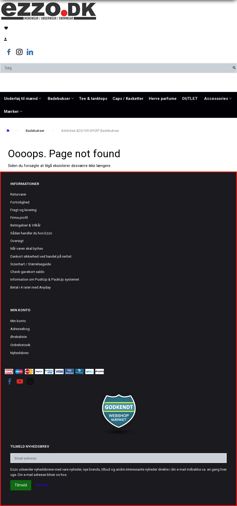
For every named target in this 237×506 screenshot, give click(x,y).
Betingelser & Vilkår (25, 225)
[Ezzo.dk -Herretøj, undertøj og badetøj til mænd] (48, 11)
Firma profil (19, 217)
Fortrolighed (19, 202)
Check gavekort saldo (27, 272)
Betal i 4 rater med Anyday (30, 287)
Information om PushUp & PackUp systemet (44, 279)
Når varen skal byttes (26, 248)
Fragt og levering (23, 210)
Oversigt (17, 241)
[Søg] (234, 68)
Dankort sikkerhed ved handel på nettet (40, 256)
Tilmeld (21, 485)
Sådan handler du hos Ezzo (31, 233)
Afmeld (42, 485)
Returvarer (18, 194)
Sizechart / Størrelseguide (30, 264)
